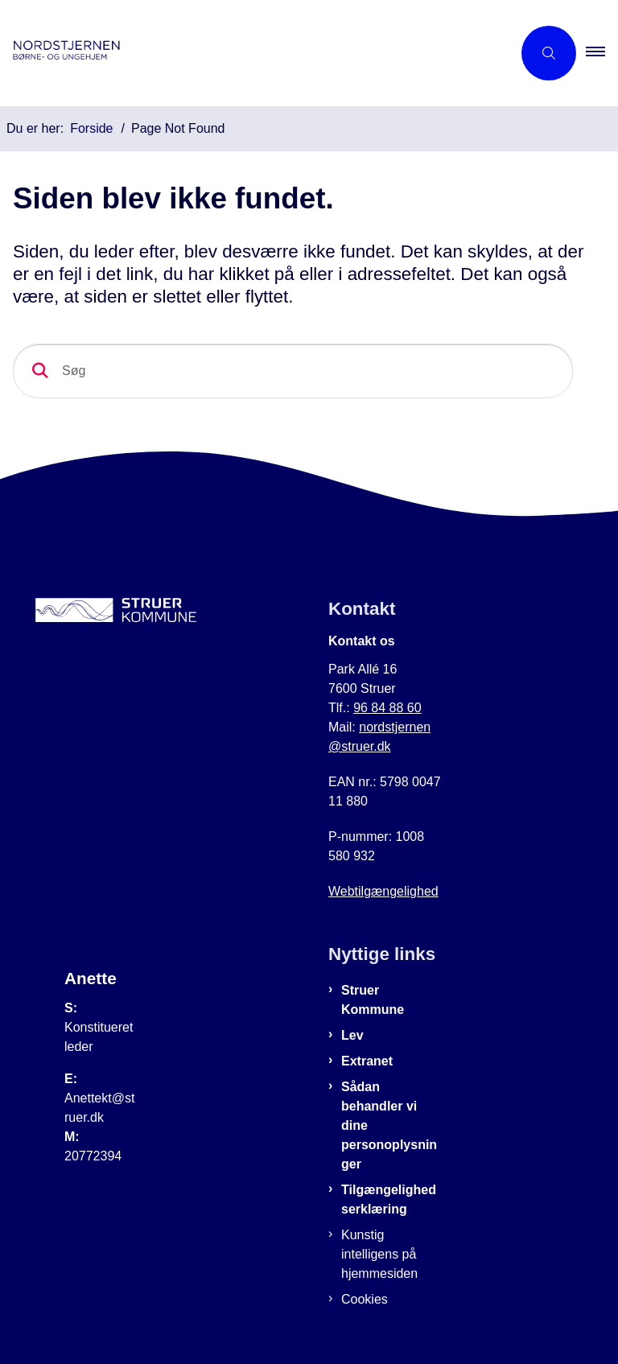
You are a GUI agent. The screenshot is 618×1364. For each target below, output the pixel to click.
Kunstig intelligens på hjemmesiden (379, 1254)
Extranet (367, 1061)
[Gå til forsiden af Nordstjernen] (249, 53)
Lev (352, 1035)
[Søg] (293, 371)
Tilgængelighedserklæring (388, 1199)
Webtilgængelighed (383, 891)
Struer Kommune (372, 999)
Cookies (364, 1299)
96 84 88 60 (387, 708)
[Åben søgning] (548, 53)
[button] (602, 53)
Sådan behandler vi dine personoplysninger (389, 1125)
